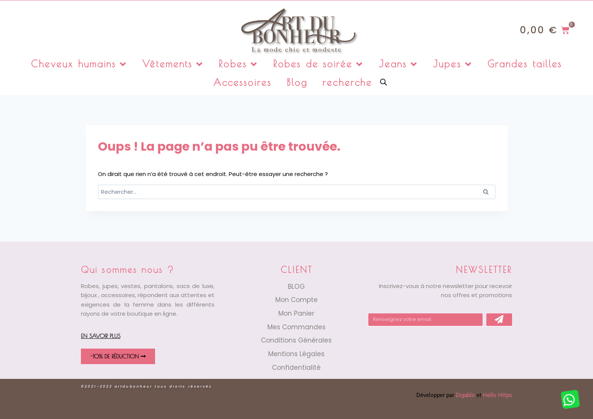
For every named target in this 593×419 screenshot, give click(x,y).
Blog (297, 82)
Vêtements (172, 64)
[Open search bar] (383, 81)
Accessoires (242, 82)
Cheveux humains (79, 64)
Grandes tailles (524, 63)
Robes (238, 64)
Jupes (452, 64)
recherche (347, 82)
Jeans (398, 64)
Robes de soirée (318, 64)
